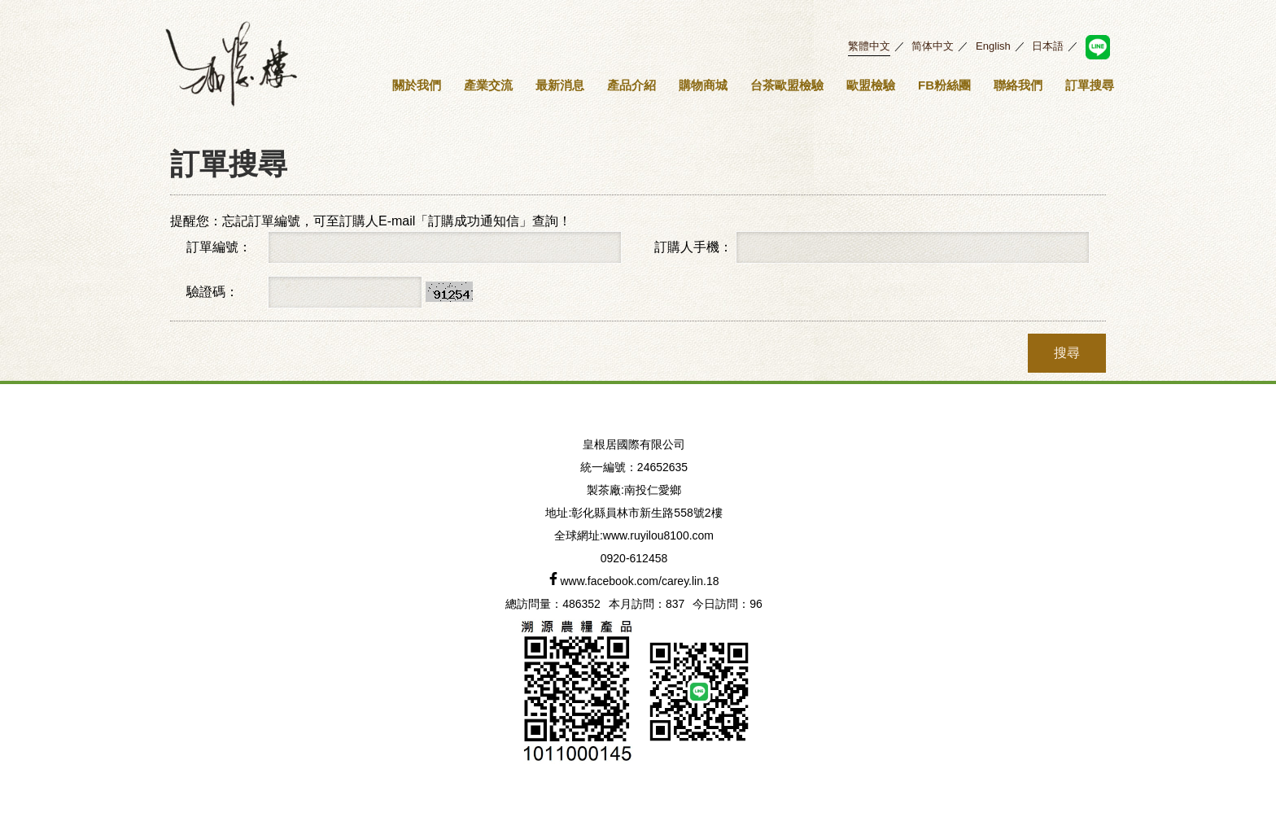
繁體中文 (869, 46)
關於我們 (416, 85)
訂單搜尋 (1089, 85)
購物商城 (703, 85)
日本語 (1048, 46)
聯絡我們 (1018, 85)
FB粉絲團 (944, 85)
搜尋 (1067, 353)
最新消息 (559, 85)
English (993, 46)
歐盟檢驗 (870, 85)
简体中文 (932, 46)
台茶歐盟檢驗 (787, 85)
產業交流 (488, 85)
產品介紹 (631, 85)
